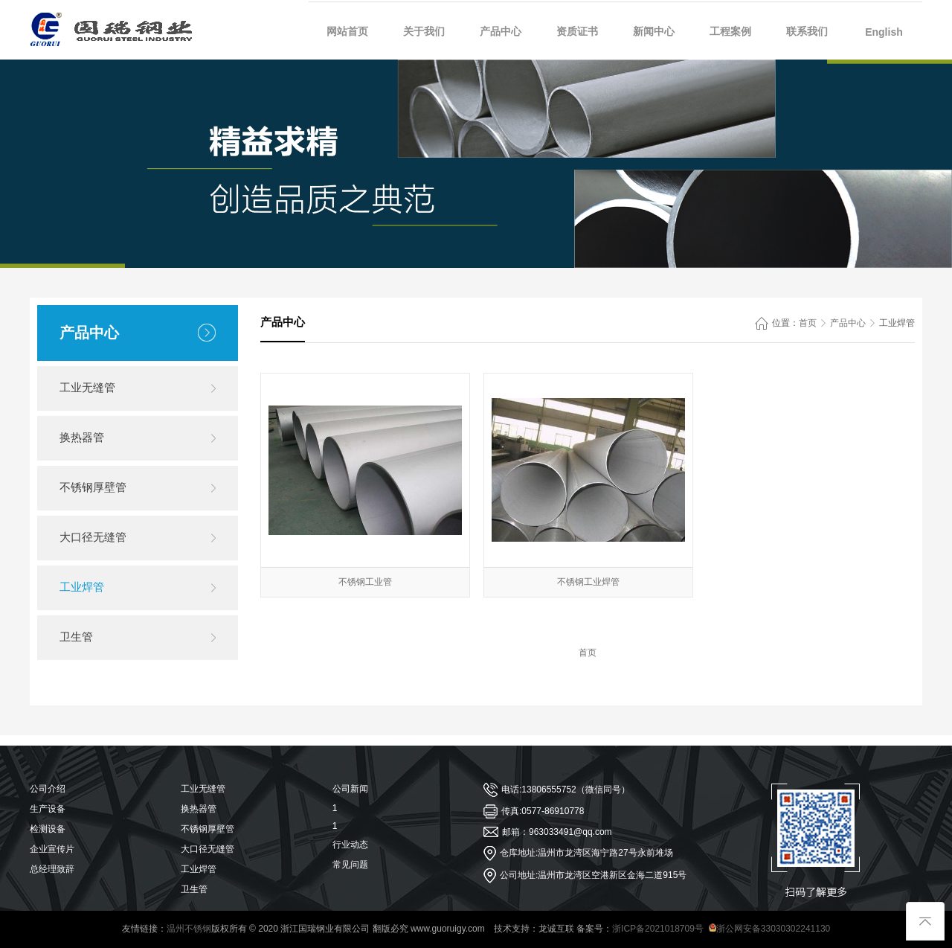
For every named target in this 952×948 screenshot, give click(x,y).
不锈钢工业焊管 (588, 582)
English (884, 32)
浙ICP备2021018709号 (658, 928)
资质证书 (577, 31)
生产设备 (47, 809)
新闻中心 (654, 31)
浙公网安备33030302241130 (769, 928)
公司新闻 (350, 789)
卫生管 (76, 636)
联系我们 (807, 31)
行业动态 (350, 844)
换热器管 (82, 437)
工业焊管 (82, 586)
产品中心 (500, 31)
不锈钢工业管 (365, 582)
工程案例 (730, 31)
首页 (808, 323)
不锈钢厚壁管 (93, 487)
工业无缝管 (87, 387)
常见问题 (350, 864)
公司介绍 (47, 789)
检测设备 (47, 829)
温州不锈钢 (189, 928)
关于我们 (424, 31)
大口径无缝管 (93, 537)
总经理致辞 (52, 869)
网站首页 (347, 31)
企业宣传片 (52, 849)
